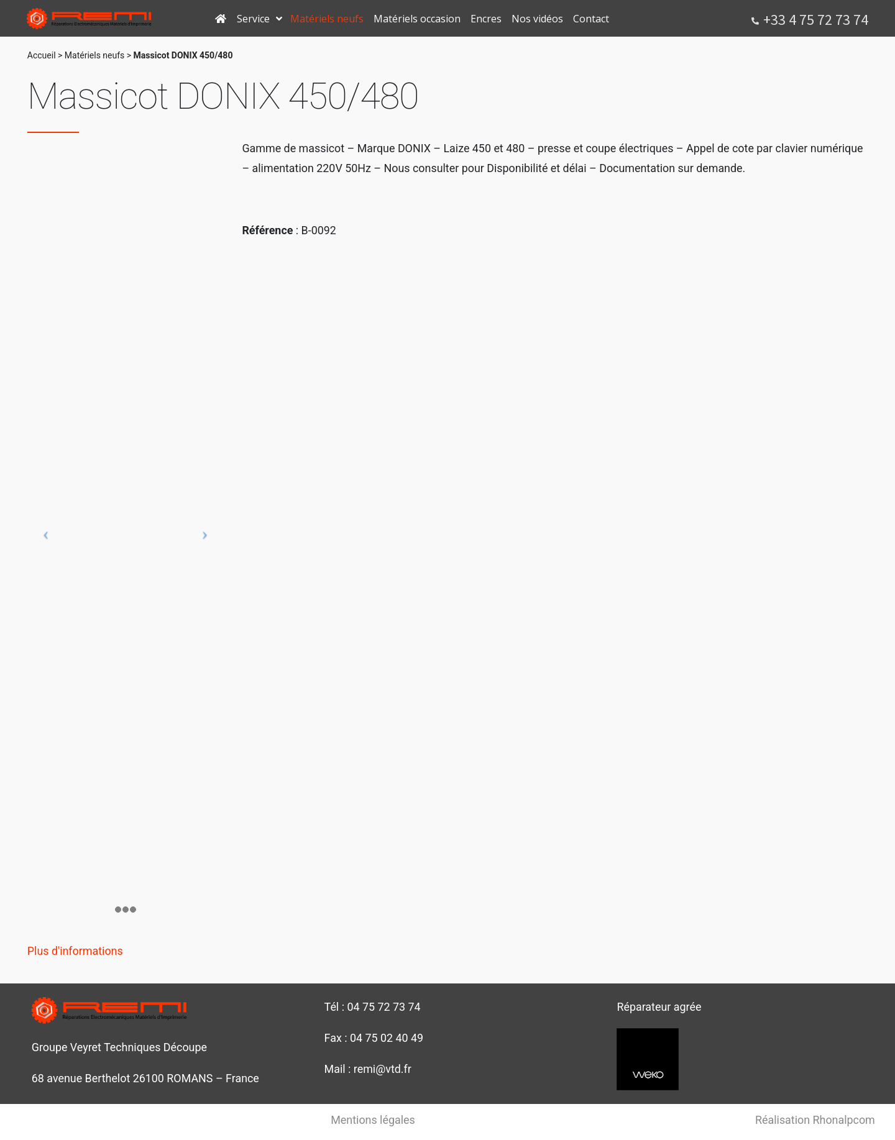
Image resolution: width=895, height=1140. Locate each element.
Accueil (41, 55)
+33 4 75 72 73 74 (815, 19)
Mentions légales (373, 1119)
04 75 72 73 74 (383, 1006)
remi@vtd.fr (382, 1068)
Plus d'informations (75, 950)
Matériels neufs (94, 55)
